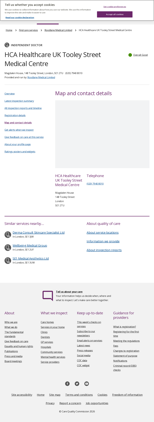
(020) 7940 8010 (95, 183)
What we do (11, 327)
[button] (138, 54)
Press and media (13, 356)
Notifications (120, 360)
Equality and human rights (19, 346)
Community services (52, 352)
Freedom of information (127, 395)
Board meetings (13, 361)
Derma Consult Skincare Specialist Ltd (39, 232)
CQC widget (83, 365)
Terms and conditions (79, 395)
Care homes (47, 322)
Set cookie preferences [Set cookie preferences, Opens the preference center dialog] (114, 6)
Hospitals (46, 347)
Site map (54, 395)
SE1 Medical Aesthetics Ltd (31, 258)
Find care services (28, 30)
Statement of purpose (125, 355)
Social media (83, 355)
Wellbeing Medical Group (30, 245)
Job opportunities (97, 403)
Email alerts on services (89, 340)
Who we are (11, 322)
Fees (115, 345)
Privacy (50, 403)
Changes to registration (126, 350)
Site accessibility (21, 395)
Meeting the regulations (126, 341)
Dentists (45, 337)
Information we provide (103, 241)
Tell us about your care (69, 291)
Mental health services (53, 357)
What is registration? (124, 326)
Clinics (44, 332)
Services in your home (53, 327)
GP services (47, 342)
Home (9, 30)
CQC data (82, 360)
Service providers (50, 362)
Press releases (85, 350)
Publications (11, 351)
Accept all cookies (114, 14)
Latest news (83, 345)
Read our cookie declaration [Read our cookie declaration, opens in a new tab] (20, 17)
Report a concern (70, 403)
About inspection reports (104, 250)
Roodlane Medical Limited (58, 30)
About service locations (103, 232)
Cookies (102, 395)
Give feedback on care (16, 341)
